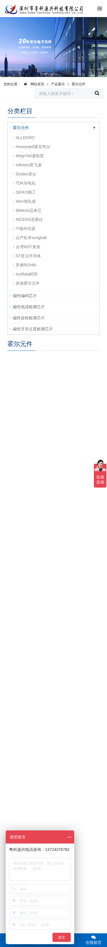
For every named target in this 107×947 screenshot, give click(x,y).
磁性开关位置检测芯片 (33, 329)
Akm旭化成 (26, 201)
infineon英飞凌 (29, 165)
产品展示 (58, 84)
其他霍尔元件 (28, 283)
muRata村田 (27, 274)
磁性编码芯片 (25, 295)
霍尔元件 (78, 84)
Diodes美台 (26, 174)
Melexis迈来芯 (28, 210)
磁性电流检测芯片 (29, 306)
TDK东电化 (26, 183)
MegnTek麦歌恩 (30, 156)
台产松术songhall (31, 237)
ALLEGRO (25, 137)
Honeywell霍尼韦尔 (33, 146)
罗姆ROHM (26, 265)
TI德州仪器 (25, 228)
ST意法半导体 (28, 256)
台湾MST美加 (28, 246)
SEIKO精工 (26, 192)
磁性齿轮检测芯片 (29, 318)
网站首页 (32, 84)
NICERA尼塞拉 (29, 219)
